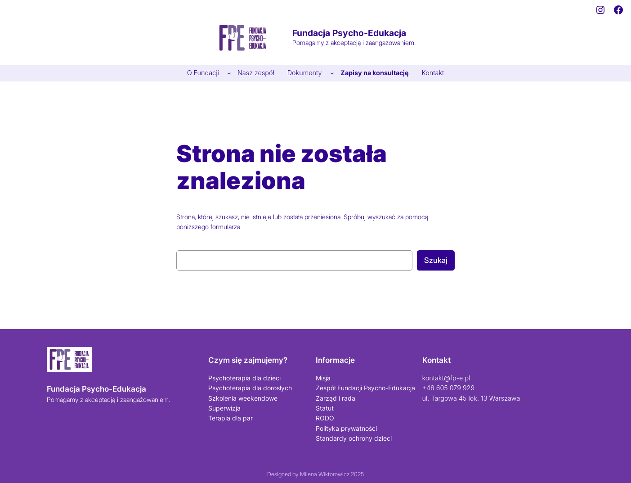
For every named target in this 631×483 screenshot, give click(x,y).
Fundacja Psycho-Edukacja (349, 32)
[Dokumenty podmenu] (332, 73)
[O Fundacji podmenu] (229, 73)
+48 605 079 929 (448, 388)
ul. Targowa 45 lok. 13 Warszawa (471, 398)
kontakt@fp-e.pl (446, 378)
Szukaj (436, 260)
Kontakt (436, 360)
